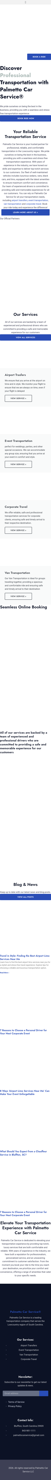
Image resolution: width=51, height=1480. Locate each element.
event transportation (38, 200)
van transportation (12, 204)
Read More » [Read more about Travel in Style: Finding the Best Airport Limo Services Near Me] (4, 973)
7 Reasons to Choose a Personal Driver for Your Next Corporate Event (23, 1032)
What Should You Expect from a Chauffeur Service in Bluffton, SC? (23, 1153)
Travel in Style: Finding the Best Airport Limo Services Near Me (25, 957)
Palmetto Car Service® (25, 1311)
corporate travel (33, 204)
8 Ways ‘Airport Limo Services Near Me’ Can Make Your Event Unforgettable (25, 1092)
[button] (25, 2)
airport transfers (19, 200)
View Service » (18, 398)
